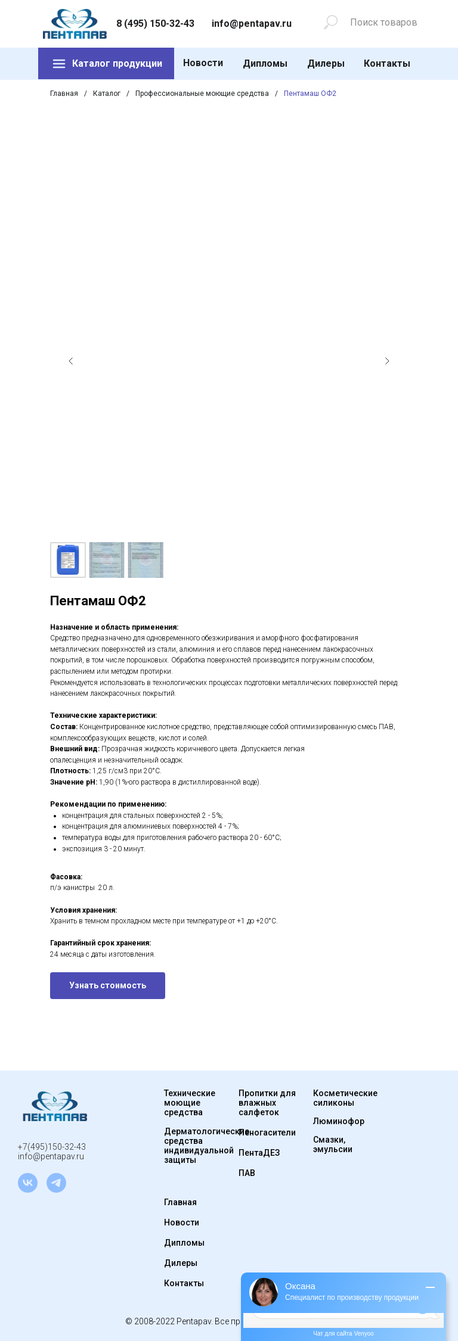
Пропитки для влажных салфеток (267, 1102)
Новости (203, 63)
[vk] (28, 1183)
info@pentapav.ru (252, 23)
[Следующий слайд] (387, 361)
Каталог (106, 93)
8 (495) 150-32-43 (155, 23)
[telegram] (56, 1183)
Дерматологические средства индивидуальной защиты (206, 1146)
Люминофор (338, 1121)
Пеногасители (267, 1132)
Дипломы (265, 63)
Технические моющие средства (189, 1102)
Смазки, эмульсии (332, 1144)
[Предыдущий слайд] (71, 361)
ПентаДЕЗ (259, 1153)
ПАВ (247, 1173)
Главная (64, 93)
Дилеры (326, 63)
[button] (107, 985)
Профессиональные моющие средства (202, 93)
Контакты (387, 63)
